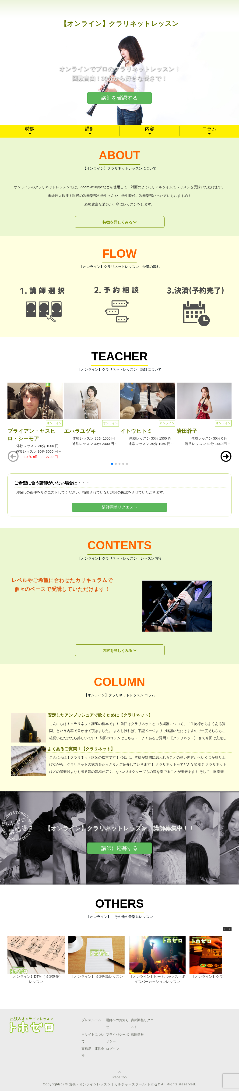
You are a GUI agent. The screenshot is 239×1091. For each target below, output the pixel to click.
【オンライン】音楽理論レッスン (96, 976)
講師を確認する (119, 98)
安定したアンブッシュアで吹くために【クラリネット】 (100, 715)
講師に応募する (119, 848)
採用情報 (137, 1034)
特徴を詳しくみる (117, 222)
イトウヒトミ (136, 431)
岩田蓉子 (187, 431)
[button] (226, 456)
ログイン (112, 1049)
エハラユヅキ (80, 431)
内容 (149, 128)
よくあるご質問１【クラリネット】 (81, 748)
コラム (209, 128)
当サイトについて (92, 1038)
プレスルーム (91, 1020)
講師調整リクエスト (119, 507)
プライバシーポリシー (117, 1038)
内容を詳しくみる (117, 651)
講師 (90, 128)
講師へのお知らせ (117, 1023)
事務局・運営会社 (92, 1052)
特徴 (30, 128)
